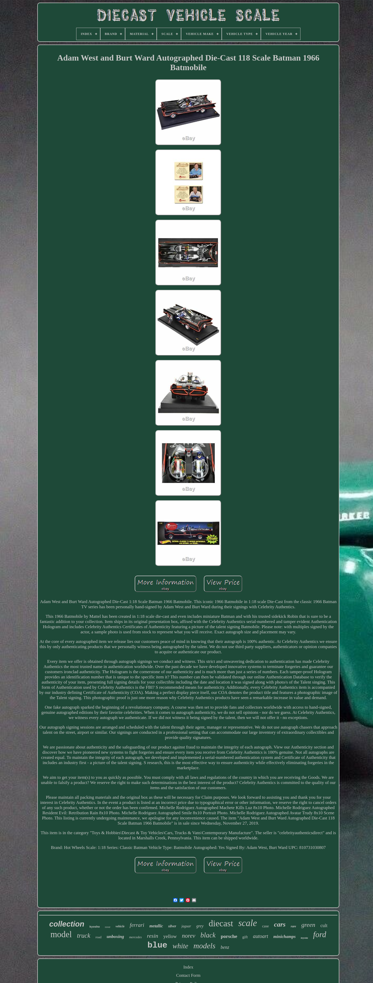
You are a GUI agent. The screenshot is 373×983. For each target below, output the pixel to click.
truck (83, 935)
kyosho (94, 926)
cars (280, 924)
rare (293, 926)
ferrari (137, 925)
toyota (304, 937)
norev (188, 936)
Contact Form (188, 975)
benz (225, 947)
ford (319, 934)
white (180, 946)
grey (200, 926)
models (204, 945)
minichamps (284, 936)
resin (152, 936)
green (308, 924)
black (208, 935)
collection (66, 924)
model (61, 934)
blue (157, 945)
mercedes (135, 937)
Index (188, 967)
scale (247, 923)
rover (107, 927)
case (265, 926)
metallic (156, 926)
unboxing (115, 936)
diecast (221, 923)
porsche (229, 936)
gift (245, 937)
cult (323, 925)
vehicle (120, 926)
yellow (170, 936)
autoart (260, 936)
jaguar (186, 926)
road (99, 937)
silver (172, 926)
